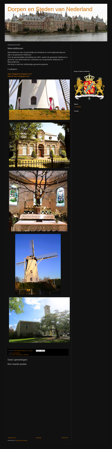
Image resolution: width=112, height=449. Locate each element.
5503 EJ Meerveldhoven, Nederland (20, 354)
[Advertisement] (38, 421)
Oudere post (65, 437)
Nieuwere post (11, 437)
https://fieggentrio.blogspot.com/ (20, 74)
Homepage (38, 437)
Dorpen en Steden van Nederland (50, 9)
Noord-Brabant (16, 353)
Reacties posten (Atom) (21, 440)
